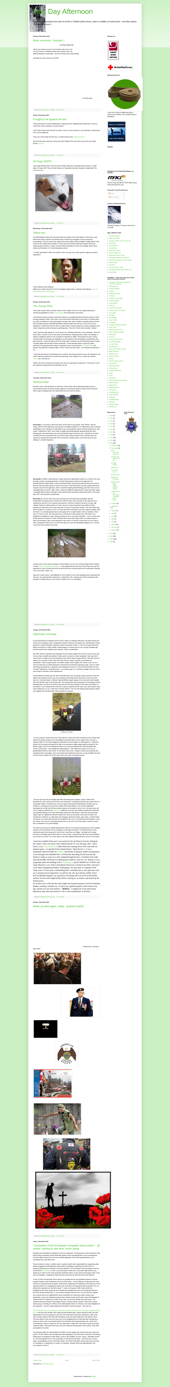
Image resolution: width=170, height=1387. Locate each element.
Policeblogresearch (115, 370)
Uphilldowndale (114, 399)
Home (67, 1360)
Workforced (112, 407)
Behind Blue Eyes (114, 293)
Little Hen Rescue (114, 250)
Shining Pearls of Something (118, 380)
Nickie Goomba (114, 356)
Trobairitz (112, 397)
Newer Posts (38, 1360)
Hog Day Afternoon (63, 11)
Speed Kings (113, 262)
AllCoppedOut (113, 286)
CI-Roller (112, 296)
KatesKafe (112, 334)
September (114, 506)
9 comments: (60, 1354)
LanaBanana (113, 346)
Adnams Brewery (114, 236)
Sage (111, 373)
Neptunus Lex (113, 354)
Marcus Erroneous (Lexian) (117, 349)
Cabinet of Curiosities (116, 298)
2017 (111, 429)
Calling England (114, 301)
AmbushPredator (114, 289)
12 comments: (60, 896)
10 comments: (60, 1236)
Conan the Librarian (115, 308)
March (113, 524)
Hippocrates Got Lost (116, 330)
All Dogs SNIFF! (42, 161)
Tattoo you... (40, 232)
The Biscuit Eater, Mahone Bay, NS (120, 270)
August (113, 511)
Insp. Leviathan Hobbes (116, 332)
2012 (111, 443)
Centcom (112, 305)
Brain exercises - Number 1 (49, 40)
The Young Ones (42, 306)
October (114, 503)
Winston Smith (113, 404)
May (112, 519)
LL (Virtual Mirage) (115, 342)
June (113, 516)
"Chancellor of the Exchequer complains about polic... (115, 496)
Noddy (111, 358)
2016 (111, 432)
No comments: (60, 109)
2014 (111, 437)
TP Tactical (112, 390)
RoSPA (90, 345)
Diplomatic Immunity (44, 634)
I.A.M (83, 345)
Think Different (113, 395)
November (114, 448)
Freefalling (112, 322)
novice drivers (58, 313)
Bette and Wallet (114, 238)
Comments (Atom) (47, 1364)
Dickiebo (112, 315)
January (114, 530)
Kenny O (112, 337)
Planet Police (113, 368)
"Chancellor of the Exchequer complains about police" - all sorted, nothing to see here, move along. (66, 1247)
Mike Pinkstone (114, 351)
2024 (111, 415)
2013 (111, 440)
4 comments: (60, 155)
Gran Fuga (112, 327)
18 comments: (60, 372)
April (113, 522)
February (114, 527)
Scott (110, 375)
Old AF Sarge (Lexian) (116, 361)
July (112, 513)
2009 (111, 539)
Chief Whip (46, 1270)
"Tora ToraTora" (50, 846)
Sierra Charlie (113, 382)
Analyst (111, 291)
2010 (111, 536)
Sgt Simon (112, 378)
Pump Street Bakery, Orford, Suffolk (120, 260)
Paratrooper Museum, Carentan (119, 257)
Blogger (93, 1376)
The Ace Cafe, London (116, 267)
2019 (111, 424)
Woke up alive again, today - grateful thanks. (58, 906)
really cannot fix (79, 137)
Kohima (60, 852)
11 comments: (60, 296)
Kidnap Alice (113, 248)
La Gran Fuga (113, 344)
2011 (111, 533)
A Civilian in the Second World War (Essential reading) (120, 283)
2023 (111, 418)
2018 (111, 426)
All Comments (114, 197)
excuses (41, 143)
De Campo (112, 313)
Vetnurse (112, 402)
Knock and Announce (116, 339)
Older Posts (96, 1360)
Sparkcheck (113, 385)
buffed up (56, 810)
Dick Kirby (112, 243)
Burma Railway (67, 862)
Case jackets (113, 303)
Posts (111, 193)
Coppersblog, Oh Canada (117, 310)
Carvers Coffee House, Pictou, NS (120, 241)
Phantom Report (114, 366)
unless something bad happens (49, 566)
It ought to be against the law (49, 119)
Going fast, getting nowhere (118, 325)
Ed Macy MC (113, 245)
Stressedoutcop (114, 387)
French (35, 358)
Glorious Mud (41, 382)
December (114, 445)
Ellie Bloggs (113, 317)
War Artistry (113, 272)
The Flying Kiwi (114, 392)
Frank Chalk (113, 320)
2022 (111, 421)
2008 (111, 542)
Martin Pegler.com (115, 253)
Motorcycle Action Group (117, 255)
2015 (111, 435)
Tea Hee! (112, 265)
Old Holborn (113, 363)
